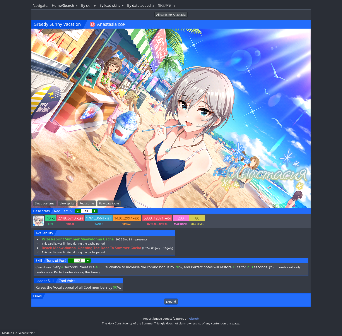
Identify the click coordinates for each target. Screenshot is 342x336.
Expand (171, 301)
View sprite (67, 203)
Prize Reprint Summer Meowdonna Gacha (78, 239)
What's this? (26, 333)
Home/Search (63, 5)
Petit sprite (86, 203)
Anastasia (107, 24)
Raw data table (109, 203)
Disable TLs (9, 333)
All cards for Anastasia (171, 15)
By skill (86, 5)
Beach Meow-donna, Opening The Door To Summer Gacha (91, 247)
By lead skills (109, 5)
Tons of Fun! (56, 260)
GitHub (194, 319)
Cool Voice (67, 280)
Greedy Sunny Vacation (57, 24)
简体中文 (165, 5)
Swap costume (45, 203)
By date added (139, 5)
